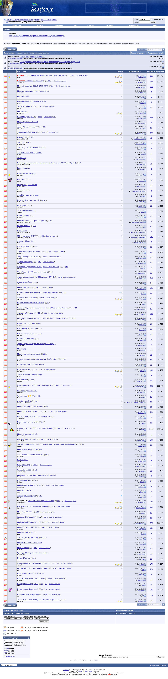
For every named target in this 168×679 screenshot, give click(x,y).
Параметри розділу (138, 53)
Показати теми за (40, 616)
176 (151, 564)
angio (19, 154)
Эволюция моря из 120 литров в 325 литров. (35, 428)
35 (151, 355)
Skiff (18, 424)
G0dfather (20, 273)
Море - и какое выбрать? (27, 434)
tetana (19, 350)
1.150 (151, 429)
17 (151, 143)
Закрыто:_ (31, 147)
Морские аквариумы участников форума (33, 91)
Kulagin (19, 330)
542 (151, 386)
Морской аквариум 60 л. (26, 532)
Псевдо (136, 19)
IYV (18, 243)
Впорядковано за (9, 616)
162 (151, 486)
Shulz (19, 376)
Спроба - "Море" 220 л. (26, 241)
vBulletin (66, 670)
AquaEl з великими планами (28, 195)
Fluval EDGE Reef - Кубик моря (29, 543)
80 (151, 252)
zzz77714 (20, 129)
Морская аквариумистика (49, 19)
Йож (18, 534)
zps (18, 413)
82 (151, 548)
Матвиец (141, 82)
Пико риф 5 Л (22, 460)
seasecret (20, 366)
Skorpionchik (21, 144)
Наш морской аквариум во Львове (30, 364)
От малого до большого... (27, 391)
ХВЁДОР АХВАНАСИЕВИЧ (26, 403)
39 (151, 221)
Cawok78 (141, 201)
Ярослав (20, 299)
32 (151, 600)
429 (151, 412)
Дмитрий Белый (22, 139)
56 (151, 201)
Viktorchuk (20, 345)
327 (151, 298)
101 (151, 237)
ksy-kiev (19, 149)
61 (151, 309)
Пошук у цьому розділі (156, 53)
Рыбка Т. (20, 361)
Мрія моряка (22, 112)
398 (151, 133)
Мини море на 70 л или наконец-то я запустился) (36, 475)
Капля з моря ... (23, 168)
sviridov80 (20, 487)
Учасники (90, 25)
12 (151, 138)
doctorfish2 (20, 456)
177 (151, 466)
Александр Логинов (23, 222)
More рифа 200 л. (24, 490)
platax (19, 524)
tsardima (20, 477)
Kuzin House (22, 231)
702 (151, 82)
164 (151, 501)
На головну (153, 665)
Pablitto (19, 191)
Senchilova (20, 508)
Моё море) (21, 349)
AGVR (19, 544)
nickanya (20, 118)
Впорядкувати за (28, 616)
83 (151, 262)
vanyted (141, 97)
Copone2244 (21, 436)
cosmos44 (141, 123)
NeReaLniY (20, 371)
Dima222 (20, 87)
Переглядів (160, 71)
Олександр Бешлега (15, 58)
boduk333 (141, 365)
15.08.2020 (21, 158)
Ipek (18, 397)
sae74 (19, 519)
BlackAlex (20, 580)
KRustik (141, 559)
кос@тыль (140, 289)
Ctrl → (160, 49)
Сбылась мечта (23, 190)
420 (151, 569)
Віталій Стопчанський (84, 671)
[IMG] (6, 652)
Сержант (141, 217)
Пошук (154, 25)
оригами (141, 181)
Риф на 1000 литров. (25, 137)
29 (151, 339)
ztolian (19, 451)
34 (151, 481)
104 (151, 370)
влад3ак (20, 529)
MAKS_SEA (21, 186)
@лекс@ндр (21, 159)
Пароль (136, 22)
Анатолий (20, 93)
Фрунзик (20, 289)
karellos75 (141, 461)
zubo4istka (20, 82)
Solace (142, 360)
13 (151, 554)
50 (151, 402)
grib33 (19, 103)
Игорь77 (20, 381)
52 (151, 293)
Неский (19, 335)
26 (151, 164)
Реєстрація (59, 25)
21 (151, 247)
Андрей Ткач (21, 472)
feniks (142, 169)
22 (151, 206)
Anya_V (141, 549)
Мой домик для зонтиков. (27, 185)
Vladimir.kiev (21, 418)
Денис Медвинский (23, 164)
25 (151, 216)
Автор (24, 71)
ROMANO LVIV (139, 242)
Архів (160, 665)
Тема (18, 71)
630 (151, 76)
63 (151, 360)
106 (151, 440)
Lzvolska (20, 196)
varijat (19, 123)
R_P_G (19, 549)
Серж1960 (140, 133)
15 (151, 417)
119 (151, 507)
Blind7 (142, 407)
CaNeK (19, 565)
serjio (19, 181)
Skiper (19, 492)
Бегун (19, 497)
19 (151, 180)
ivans (19, 108)
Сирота (19, 263)
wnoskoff (20, 175)
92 (151, 513)
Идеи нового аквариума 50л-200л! (30, 573)
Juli (18, 570)
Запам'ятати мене (157, 19)
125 (151, 595)
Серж (19, 134)
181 (151, 584)
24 (151, 283)
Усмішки (6, 650)
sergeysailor (21, 309)
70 (151, 268)
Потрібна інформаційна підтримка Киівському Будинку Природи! (37, 36)
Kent (18, 304)
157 (151, 87)
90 (151, 518)
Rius (18, 169)
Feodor (19, 355)
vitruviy (19, 268)
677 (151, 314)
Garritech (20, 315)
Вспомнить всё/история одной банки (31, 101)
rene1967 (141, 539)
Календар (109, 25)
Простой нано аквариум (26, 173)
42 (151, 226)
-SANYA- (20, 212)
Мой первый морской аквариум (29, 449)
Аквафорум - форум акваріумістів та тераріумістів (23, 19)
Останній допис (134, 71)
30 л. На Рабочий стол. (26, 210)
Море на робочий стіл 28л (27, 122)
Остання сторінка (82, 75)
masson (19, 325)
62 (151, 128)
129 (151, 528)
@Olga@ (141, 77)
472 (151, 523)
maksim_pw (21, 554)
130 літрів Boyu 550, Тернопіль (29, 153)
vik (18, 284)
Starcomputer (21, 387)
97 (151, 107)
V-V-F (19, 461)
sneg (18, 98)
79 (151, 590)
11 (151, 153)
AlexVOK (20, 466)
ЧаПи (75, 25)
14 (151, 392)
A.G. (18, 294)
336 (151, 117)
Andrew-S (20, 217)
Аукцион (40, 25)
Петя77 (19, 513)
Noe (142, 268)
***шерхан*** (140, 381)
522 (151, 257)
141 (151, 288)
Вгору (165, 665)
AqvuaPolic (20, 320)
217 (151, 579)
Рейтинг (120, 71)
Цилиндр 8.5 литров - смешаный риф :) (32, 553)
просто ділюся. (23, 96)
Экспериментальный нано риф (29, 374)
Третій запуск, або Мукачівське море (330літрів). (36, 344)
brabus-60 (20, 202)
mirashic (20, 227)
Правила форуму (9, 656)
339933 (19, 575)
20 (151, 559)
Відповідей (151, 71)
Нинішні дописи (133, 25)
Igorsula (19, 248)
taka (18, 77)
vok (18, 408)
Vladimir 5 (20, 591)
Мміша (19, 482)
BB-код (6, 648)
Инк (18, 585)
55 (151, 334)
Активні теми (16, 25)
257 (151, 278)
